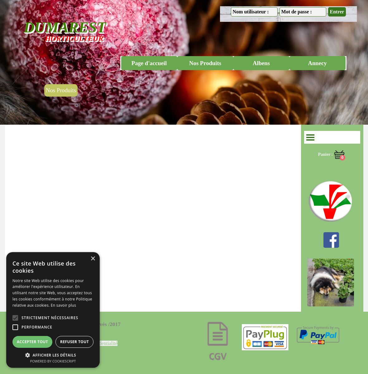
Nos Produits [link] (61, 90)
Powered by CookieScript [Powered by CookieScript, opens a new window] (53, 361)
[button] (52, 354)
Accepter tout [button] (32, 341)
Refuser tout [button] (74, 341)
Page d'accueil (149, 63)
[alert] (53, 310)
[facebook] (331, 240)
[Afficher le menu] (310, 137)
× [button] (92, 259)
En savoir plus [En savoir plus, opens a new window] (63, 305)
